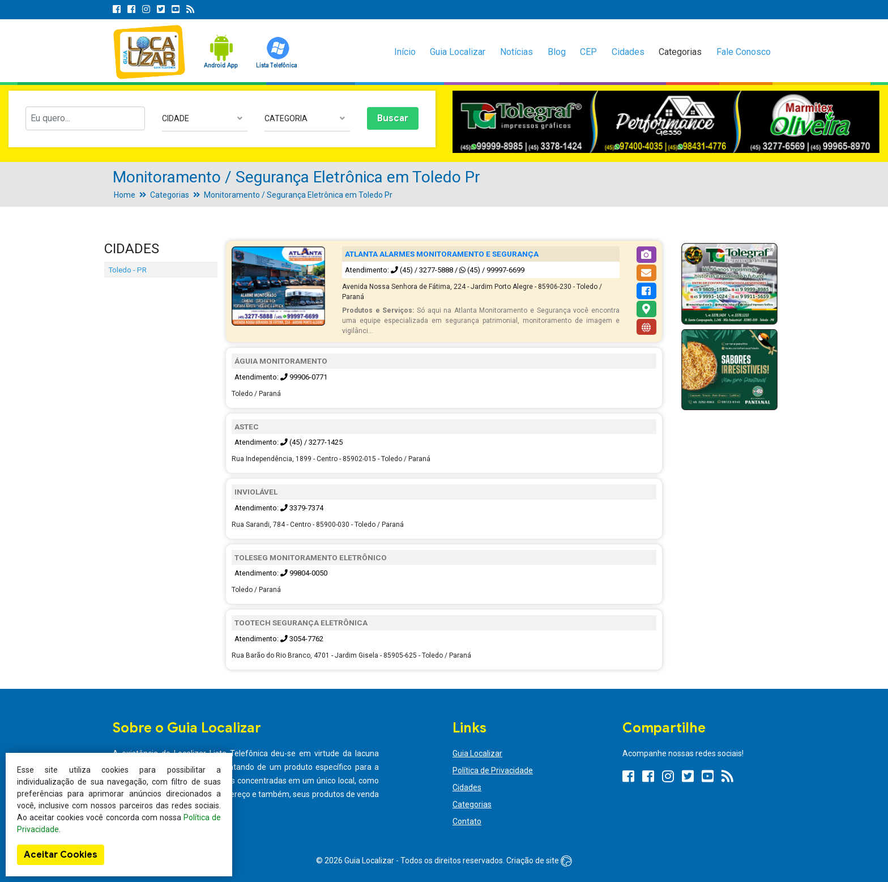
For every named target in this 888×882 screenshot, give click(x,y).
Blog (557, 51)
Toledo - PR (127, 269)
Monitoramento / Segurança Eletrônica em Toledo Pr (298, 194)
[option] (666, 122)
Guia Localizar (457, 51)
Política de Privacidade (492, 770)
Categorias (680, 51)
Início (405, 51)
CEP (588, 51)
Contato (466, 821)
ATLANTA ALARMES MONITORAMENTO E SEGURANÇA (442, 253)
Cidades (628, 51)
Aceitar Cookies (60, 854)
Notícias (516, 51)
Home (124, 194)
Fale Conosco (743, 51)
